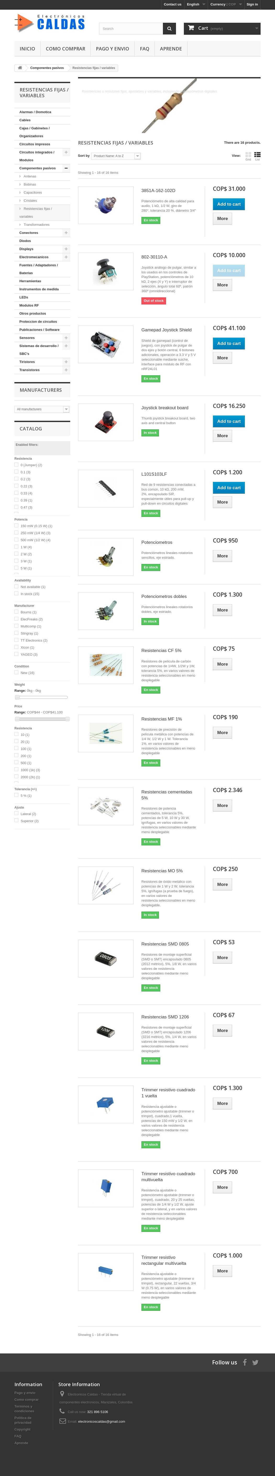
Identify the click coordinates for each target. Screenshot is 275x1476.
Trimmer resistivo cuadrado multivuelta (168, 1176)
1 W (26, 547)
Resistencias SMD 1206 (165, 1016)
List (257, 156)
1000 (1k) (30, 770)
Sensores (27, 338)
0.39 (26, 500)
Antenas (29, 176)
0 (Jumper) (31, 465)
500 (26, 763)
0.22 (26, 486)
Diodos (25, 241)
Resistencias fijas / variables (35, 212)
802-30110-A (154, 257)
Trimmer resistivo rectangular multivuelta (163, 1260)
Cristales (30, 201)
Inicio (27, 48)
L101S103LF (154, 474)
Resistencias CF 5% (161, 650)
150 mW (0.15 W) (36, 526)
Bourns (29, 612)
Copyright (22, 1429)
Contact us (173, 4)
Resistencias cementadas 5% (166, 794)
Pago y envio (112, 48)
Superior (30, 821)
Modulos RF (29, 305)
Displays (26, 249)
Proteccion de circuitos (38, 322)
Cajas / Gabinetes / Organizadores (34, 132)
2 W (26, 554)
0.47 (26, 507)
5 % (26, 796)
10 (25, 735)
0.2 (26, 479)
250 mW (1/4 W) (36, 533)
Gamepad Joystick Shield (166, 329)
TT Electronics (34, 640)
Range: (20, 691)
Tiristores (27, 362)
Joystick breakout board (165, 407)
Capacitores (32, 192)
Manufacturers (41, 390)
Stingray (29, 633)
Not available (33, 587)
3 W (26, 561)
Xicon (27, 647)
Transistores (29, 370)
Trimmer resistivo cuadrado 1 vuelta (168, 1092)
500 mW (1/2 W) (36, 540)
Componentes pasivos (37, 168)
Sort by (84, 156)
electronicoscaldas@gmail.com (101, 1421)
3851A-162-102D (158, 190)
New (28, 673)
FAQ (144, 48)
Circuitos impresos (34, 144)
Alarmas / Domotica (35, 112)
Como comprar (65, 48)
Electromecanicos (33, 257)
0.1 (26, 472)
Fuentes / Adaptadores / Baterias (38, 269)
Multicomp (31, 626)
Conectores (28, 233)
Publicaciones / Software (39, 330)
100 (26, 749)
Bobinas (29, 184)
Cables (25, 120)
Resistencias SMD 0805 (165, 944)
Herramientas (30, 281)
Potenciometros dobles (164, 596)
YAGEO (29, 654)
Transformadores (36, 225)
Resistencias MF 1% (161, 719)
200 (26, 756)
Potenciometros (156, 542)
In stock (30, 594)
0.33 (26, 493)
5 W (26, 568)
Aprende (171, 48)
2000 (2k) (30, 777)
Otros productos (32, 313)
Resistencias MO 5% (162, 870)
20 (25, 742)
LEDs (23, 297)
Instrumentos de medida (39, 289)
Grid (248, 156)
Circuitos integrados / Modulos (36, 156)
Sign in (252, 4)
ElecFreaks (32, 619)
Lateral (28, 814)
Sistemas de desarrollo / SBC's (39, 350)
